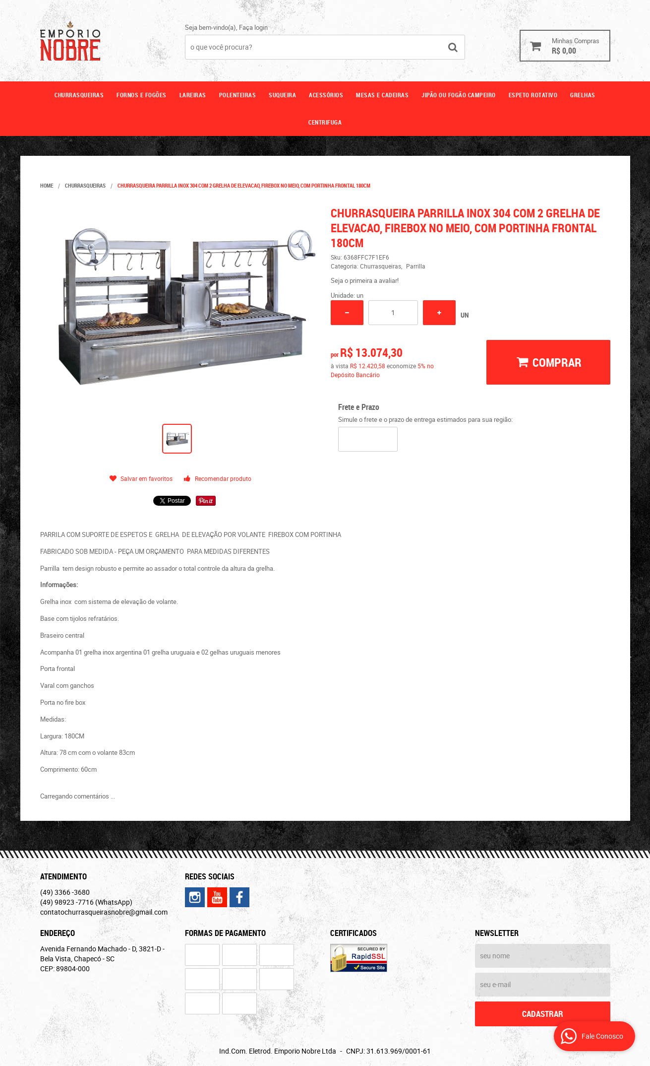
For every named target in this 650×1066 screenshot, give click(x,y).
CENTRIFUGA (325, 122)
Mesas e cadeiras (382, 95)
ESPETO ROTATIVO (533, 95)
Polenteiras (237, 95)
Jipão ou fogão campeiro (458, 95)
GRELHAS (582, 95)
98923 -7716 (86, 902)
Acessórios (326, 95)
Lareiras (192, 95)
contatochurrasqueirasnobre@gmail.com (104, 912)
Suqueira (282, 95)
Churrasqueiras (79, 95)
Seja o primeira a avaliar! (365, 280)
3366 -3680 (65, 892)
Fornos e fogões (142, 95)
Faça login (253, 27)
